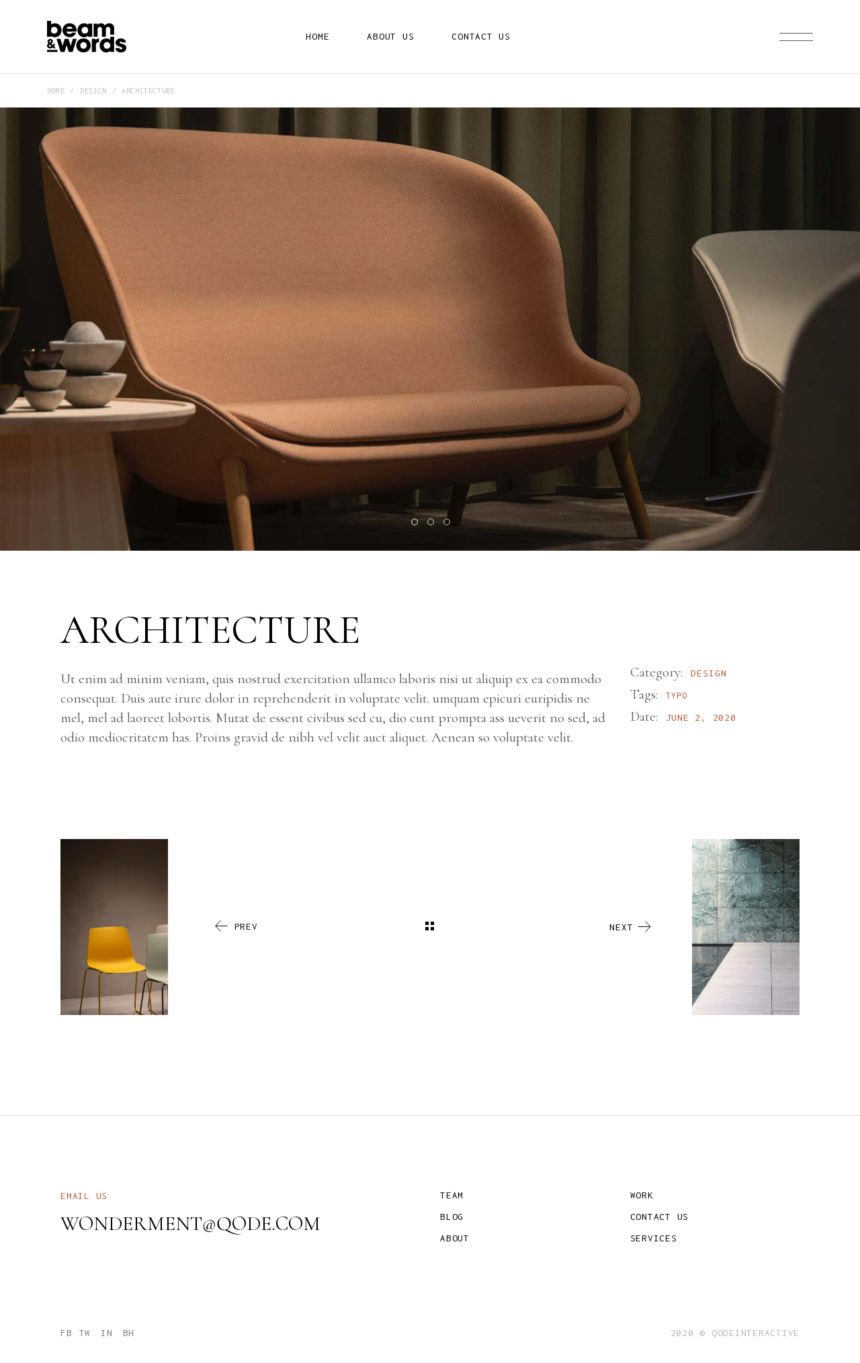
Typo (676, 696)
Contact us (659, 1216)
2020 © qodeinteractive (735, 1332)
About (455, 1238)
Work (642, 1195)
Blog (452, 1216)
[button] (414, 521)
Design (709, 673)
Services (653, 1238)
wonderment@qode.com (190, 1223)
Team (452, 1195)
